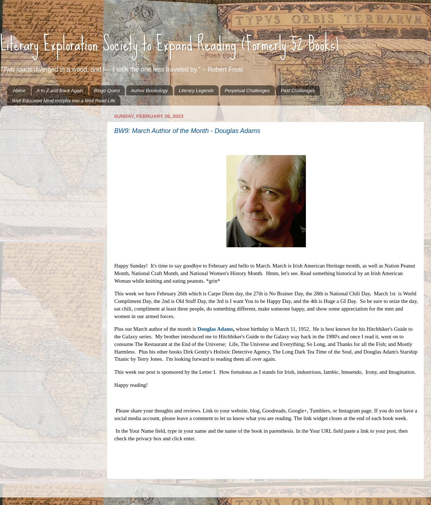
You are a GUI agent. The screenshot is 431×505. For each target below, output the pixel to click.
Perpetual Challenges (247, 90)
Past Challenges (298, 90)
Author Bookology (149, 90)
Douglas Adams (215, 329)
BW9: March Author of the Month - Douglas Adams (187, 130)
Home (19, 90)
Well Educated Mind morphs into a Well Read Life (63, 100)
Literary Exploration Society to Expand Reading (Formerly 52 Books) (169, 43)
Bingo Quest (107, 90)
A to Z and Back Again (60, 90)
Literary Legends (196, 90)
